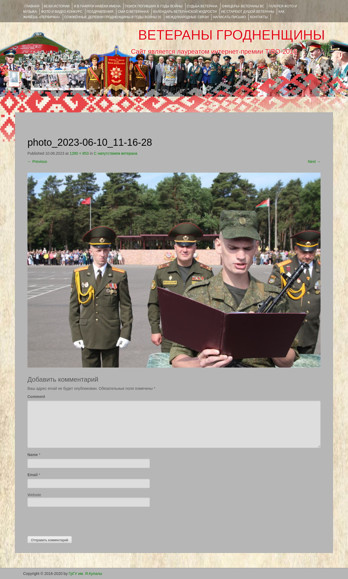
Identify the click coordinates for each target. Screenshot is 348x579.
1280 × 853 (79, 153)
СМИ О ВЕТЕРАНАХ (133, 12)
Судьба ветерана (202, 6)
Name (32, 455)
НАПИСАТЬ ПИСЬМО (229, 17)
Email (32, 475)
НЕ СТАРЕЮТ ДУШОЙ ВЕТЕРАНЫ (247, 12)
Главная (31, 6)
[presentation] (68, 520)
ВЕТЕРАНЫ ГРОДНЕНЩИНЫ (231, 35)
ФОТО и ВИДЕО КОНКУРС (61, 12)
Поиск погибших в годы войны (153, 6)
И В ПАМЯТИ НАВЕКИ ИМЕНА (97, 6)
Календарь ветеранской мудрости (185, 12)
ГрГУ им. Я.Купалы (85, 573)
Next (314, 161)
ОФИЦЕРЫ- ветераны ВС (243, 6)
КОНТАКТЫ (259, 17)
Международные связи (187, 17)
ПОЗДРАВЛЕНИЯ (100, 12)
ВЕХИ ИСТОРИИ (56, 6)
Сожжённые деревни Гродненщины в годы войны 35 (112, 17)
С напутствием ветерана (115, 153)
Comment (36, 396)
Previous (37, 161)
